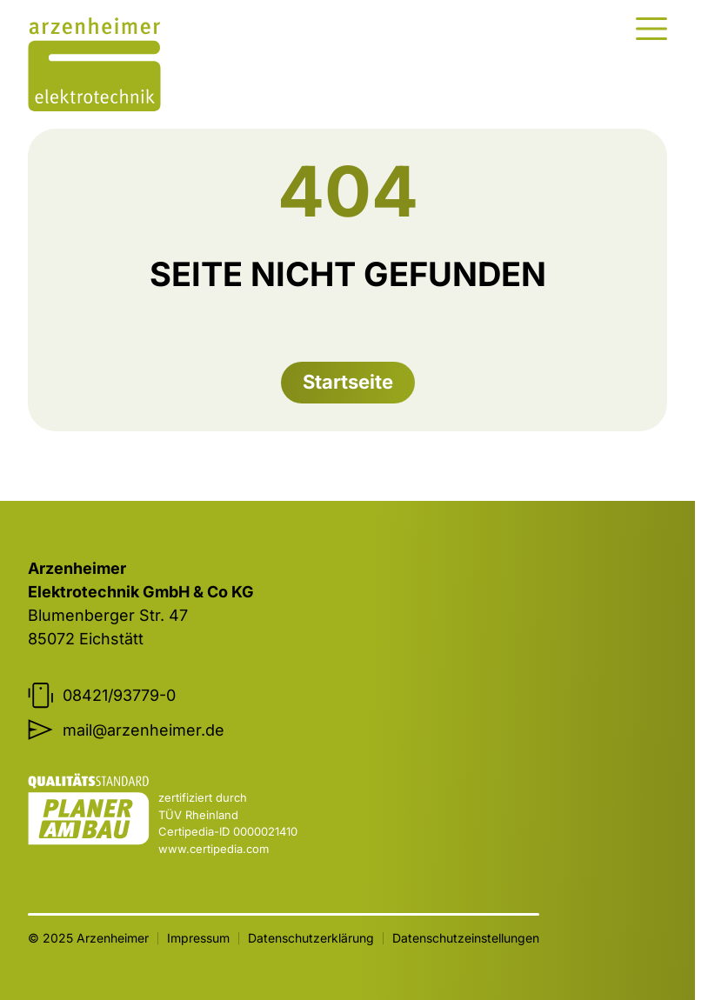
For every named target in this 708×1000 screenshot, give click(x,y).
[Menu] (651, 28)
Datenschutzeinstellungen (465, 938)
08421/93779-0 (102, 695)
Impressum (198, 938)
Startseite (348, 381)
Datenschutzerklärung (311, 938)
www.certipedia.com (213, 849)
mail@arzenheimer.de (126, 730)
